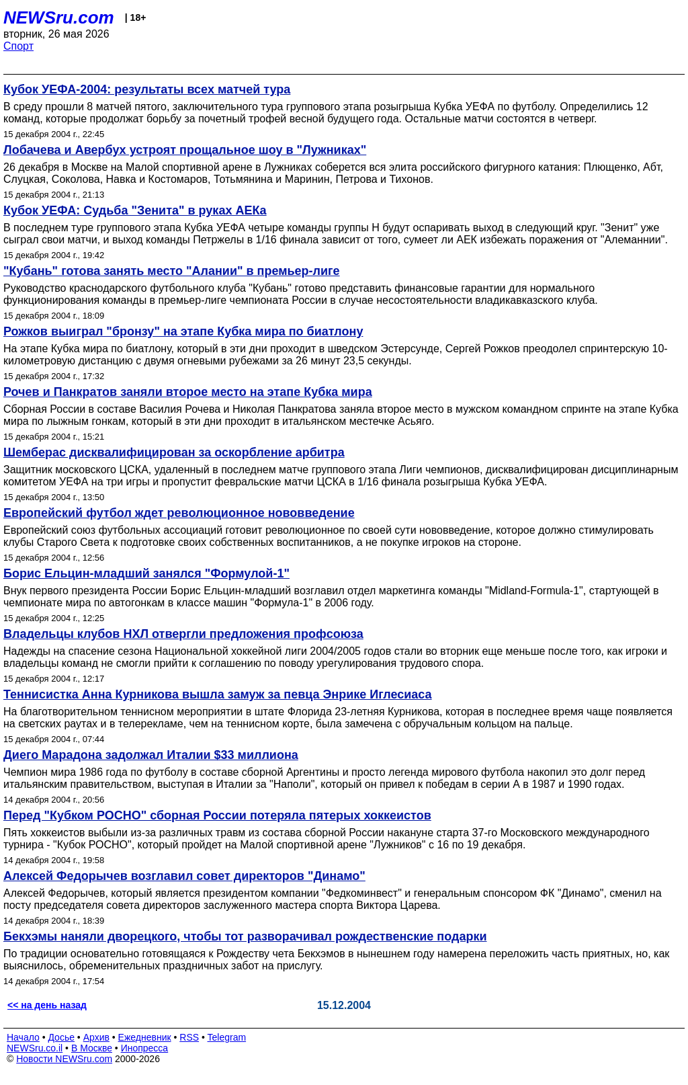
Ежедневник (144, 1037)
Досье (61, 1037)
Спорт (18, 46)
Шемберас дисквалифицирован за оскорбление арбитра (174, 452)
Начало (23, 1037)
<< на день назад (47, 1005)
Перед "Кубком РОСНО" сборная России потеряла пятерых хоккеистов (217, 815)
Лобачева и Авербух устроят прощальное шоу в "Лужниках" (184, 150)
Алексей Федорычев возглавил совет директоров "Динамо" (184, 876)
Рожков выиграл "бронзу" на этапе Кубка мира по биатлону (183, 331)
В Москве (91, 1048)
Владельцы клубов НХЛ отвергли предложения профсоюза (183, 634)
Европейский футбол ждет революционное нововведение (179, 513)
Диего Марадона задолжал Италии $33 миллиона (150, 755)
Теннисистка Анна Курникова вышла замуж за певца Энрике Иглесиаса (217, 694)
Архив (96, 1037)
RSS (189, 1037)
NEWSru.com (58, 17)
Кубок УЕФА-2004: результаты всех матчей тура (146, 89)
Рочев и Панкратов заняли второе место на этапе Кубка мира (187, 392)
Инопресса (145, 1048)
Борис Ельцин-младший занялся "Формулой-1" (146, 573)
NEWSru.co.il (34, 1048)
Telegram (227, 1037)
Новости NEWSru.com (64, 1058)
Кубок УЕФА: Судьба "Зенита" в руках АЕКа (135, 210)
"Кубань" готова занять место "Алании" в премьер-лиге (171, 271)
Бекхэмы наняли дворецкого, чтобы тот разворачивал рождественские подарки (245, 936)
